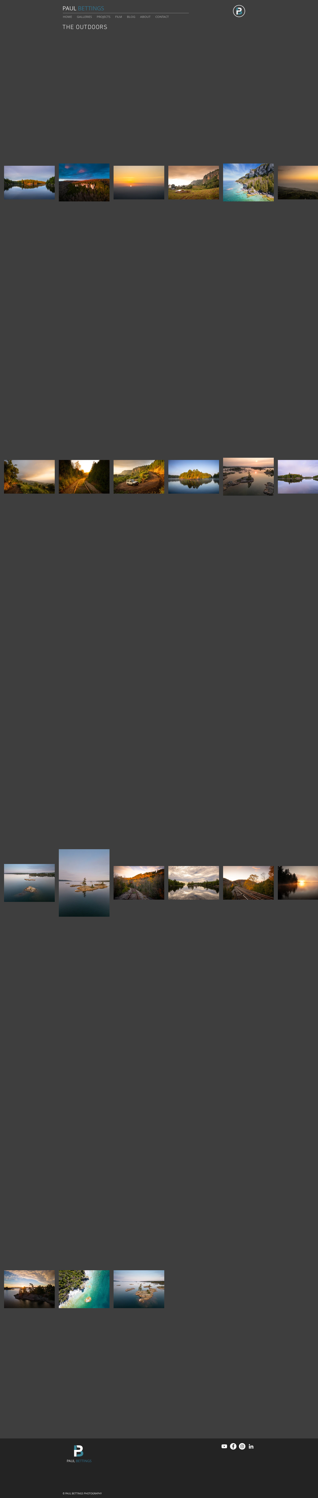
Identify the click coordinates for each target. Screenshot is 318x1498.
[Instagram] (242, 1446)
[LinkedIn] (251, 1446)
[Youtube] (224, 1446)
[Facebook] (233, 1446)
